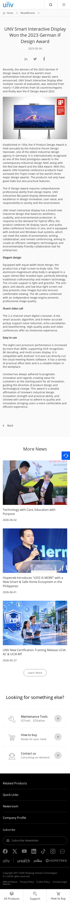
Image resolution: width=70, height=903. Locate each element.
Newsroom (10, 806)
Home (10, 13)
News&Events (28, 13)
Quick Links (10, 795)
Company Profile (14, 818)
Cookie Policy (43, 881)
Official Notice (10, 881)
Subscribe (9, 829)
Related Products (15, 783)
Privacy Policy (27, 881)
